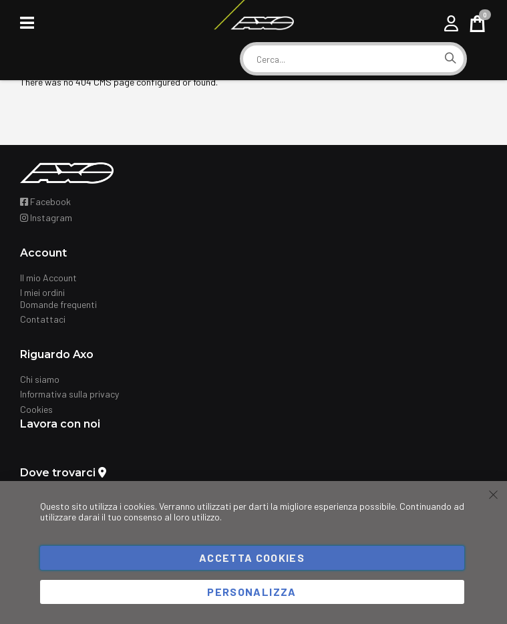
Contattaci (42, 319)
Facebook (45, 201)
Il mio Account (48, 277)
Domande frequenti (58, 304)
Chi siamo (39, 379)
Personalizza (251, 591)
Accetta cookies (252, 557)
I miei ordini (42, 292)
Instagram (46, 217)
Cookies (36, 409)
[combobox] (340, 59)
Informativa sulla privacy (69, 394)
